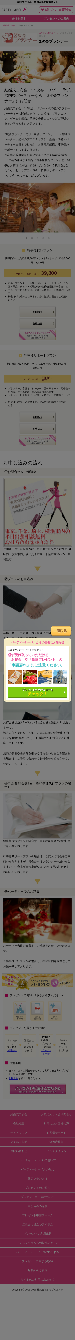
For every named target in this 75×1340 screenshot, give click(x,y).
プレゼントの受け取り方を (37, 692)
